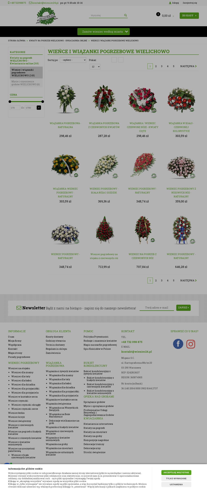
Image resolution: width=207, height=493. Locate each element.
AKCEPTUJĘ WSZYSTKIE (176, 472)
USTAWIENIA (176, 484)
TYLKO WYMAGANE (176, 478)
